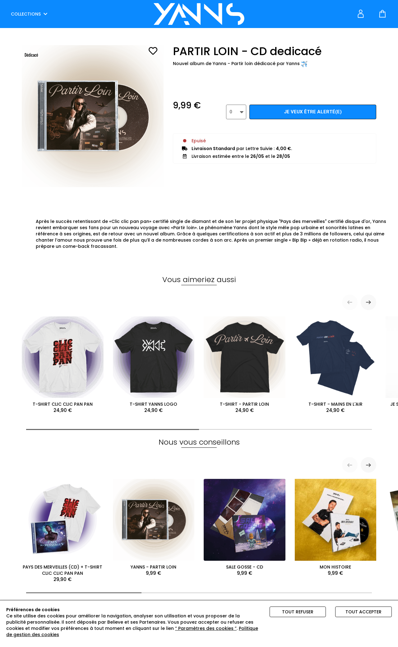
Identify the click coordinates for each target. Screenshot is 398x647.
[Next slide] (368, 302)
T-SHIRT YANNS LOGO (154, 365)
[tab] (112, 429)
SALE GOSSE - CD (244, 527)
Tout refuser (297, 612)
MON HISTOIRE (336, 527)
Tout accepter (363, 612)
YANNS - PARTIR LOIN (154, 527)
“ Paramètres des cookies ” (206, 628)
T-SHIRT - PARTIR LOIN (244, 365)
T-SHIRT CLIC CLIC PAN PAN (63, 365)
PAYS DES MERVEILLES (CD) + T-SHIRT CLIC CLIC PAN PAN (63, 531)
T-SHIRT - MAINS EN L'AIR (336, 365)
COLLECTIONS (29, 14)
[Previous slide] (350, 302)
